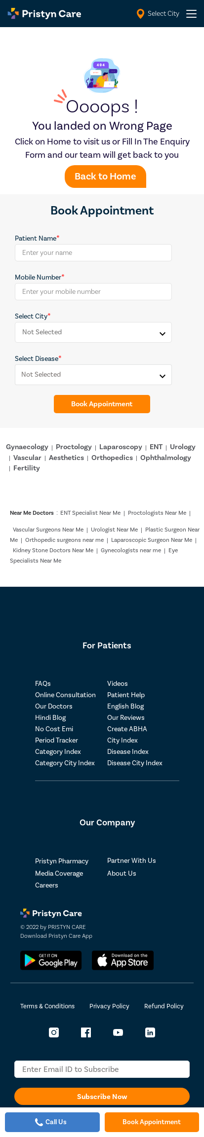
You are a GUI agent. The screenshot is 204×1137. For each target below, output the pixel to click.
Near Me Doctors (32, 513)
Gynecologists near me (131, 550)
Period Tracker (56, 740)
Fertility (26, 468)
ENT (156, 447)
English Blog (125, 706)
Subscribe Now (102, 1096)
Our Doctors (54, 706)
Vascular (27, 457)
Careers (46, 885)
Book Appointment (101, 404)
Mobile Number (38, 277)
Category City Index (65, 763)
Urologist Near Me (114, 529)
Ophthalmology (165, 457)
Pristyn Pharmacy (61, 861)
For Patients (106, 645)
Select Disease (36, 359)
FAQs (43, 683)
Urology (183, 447)
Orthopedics (112, 457)
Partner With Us (131, 860)
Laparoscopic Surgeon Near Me (151, 540)
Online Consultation (65, 695)
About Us (121, 873)
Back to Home (105, 176)
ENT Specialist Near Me (90, 513)
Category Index (58, 751)
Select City (31, 316)
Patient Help (126, 695)
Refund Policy (164, 1006)
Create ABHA (127, 729)
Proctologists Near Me (157, 513)
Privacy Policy (109, 1006)
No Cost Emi (54, 729)
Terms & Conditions (47, 1006)
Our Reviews (126, 717)
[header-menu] (191, 14)
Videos (117, 683)
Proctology (74, 447)
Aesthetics (66, 457)
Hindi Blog (50, 717)
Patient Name (35, 238)
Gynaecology (27, 447)
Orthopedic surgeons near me (64, 540)
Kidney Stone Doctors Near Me (53, 550)
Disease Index (128, 751)
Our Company (107, 822)
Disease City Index (135, 763)
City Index (122, 740)
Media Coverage (59, 873)
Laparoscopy (120, 447)
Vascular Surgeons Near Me (48, 529)
